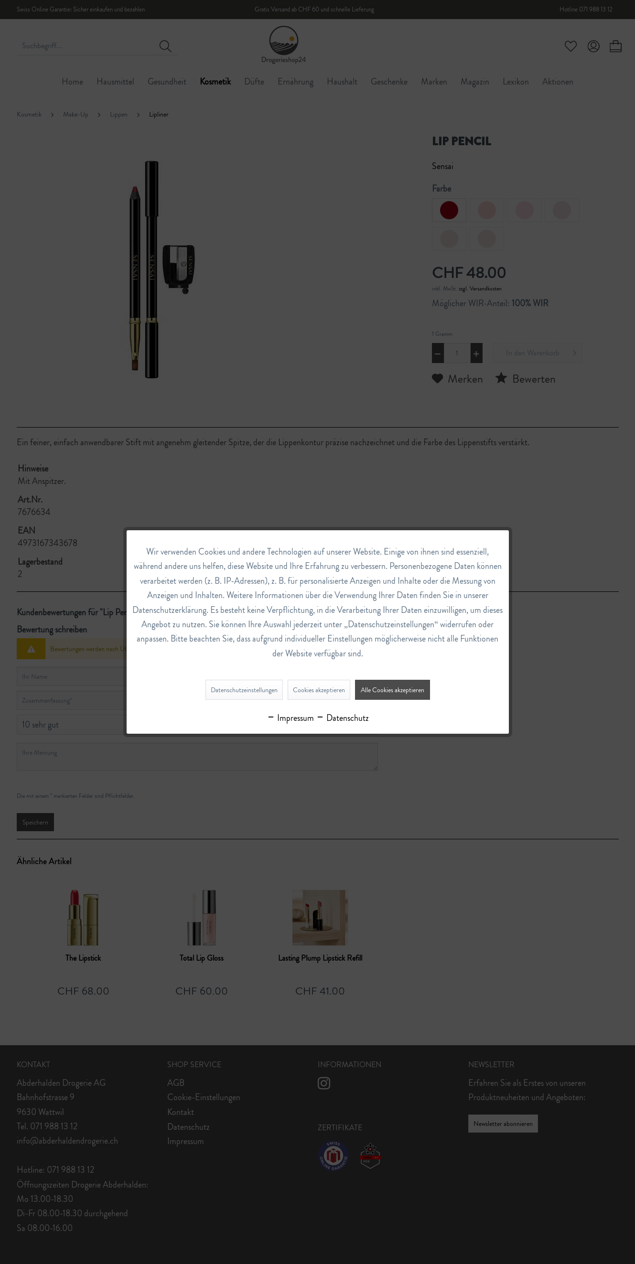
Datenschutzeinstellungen (244, 690)
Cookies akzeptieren (319, 690)
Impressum (290, 718)
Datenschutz (342, 718)
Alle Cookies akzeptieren (392, 690)
